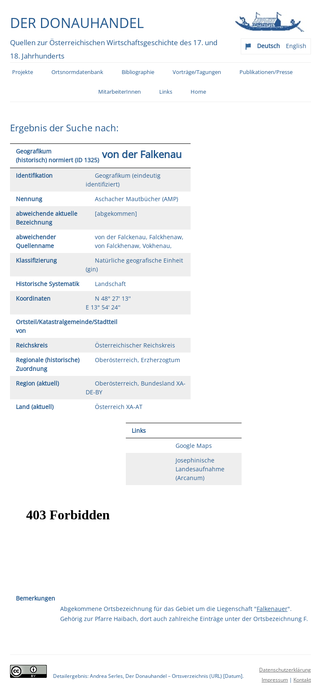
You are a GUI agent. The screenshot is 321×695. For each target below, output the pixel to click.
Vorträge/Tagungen (197, 72)
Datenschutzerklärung (285, 669)
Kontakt (302, 679)
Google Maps (194, 446)
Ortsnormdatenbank (77, 72)
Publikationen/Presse (266, 72)
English (296, 46)
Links (165, 91)
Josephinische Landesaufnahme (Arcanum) (200, 469)
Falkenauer (272, 609)
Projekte (22, 72)
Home (198, 91)
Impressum (275, 679)
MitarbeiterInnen (119, 91)
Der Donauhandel (77, 22)
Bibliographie (138, 72)
